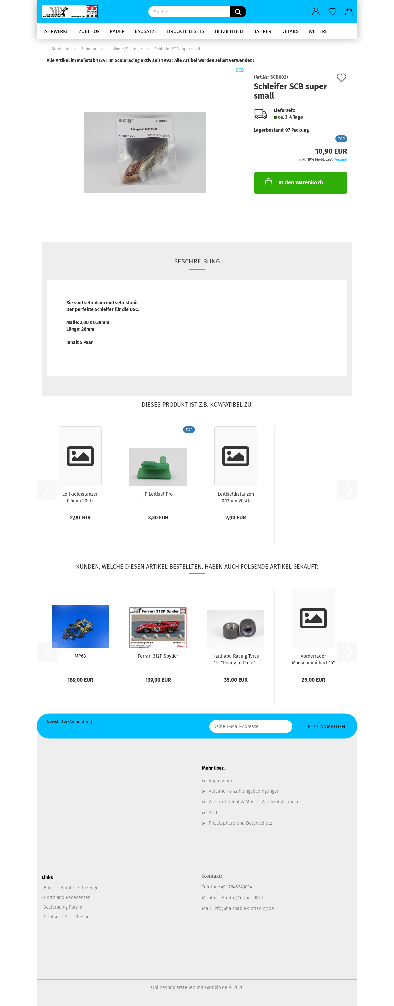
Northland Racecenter (67, 897)
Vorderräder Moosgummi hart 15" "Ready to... (313, 659)
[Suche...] (238, 11)
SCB (240, 70)
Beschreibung (197, 261)
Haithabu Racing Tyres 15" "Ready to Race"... (235, 659)
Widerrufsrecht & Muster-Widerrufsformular (254, 802)
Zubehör (89, 31)
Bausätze (146, 31)
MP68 (80, 656)
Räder (117, 31)
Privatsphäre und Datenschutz (240, 823)
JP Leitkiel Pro (158, 494)
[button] (316, 11)
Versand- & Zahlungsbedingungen (244, 791)
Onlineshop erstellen (173, 987)
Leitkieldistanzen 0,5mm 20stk (80, 497)
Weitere (318, 31)
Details (290, 31)
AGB (213, 812)
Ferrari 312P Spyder (158, 656)
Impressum (220, 781)
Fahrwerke (55, 31)
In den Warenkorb (293, 182)
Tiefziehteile (229, 31)
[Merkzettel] (332, 11)
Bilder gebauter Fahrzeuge (71, 888)
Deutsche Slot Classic (66, 917)
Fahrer (263, 31)
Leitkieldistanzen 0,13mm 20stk (236, 497)
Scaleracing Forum (62, 907)
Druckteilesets (185, 31)
